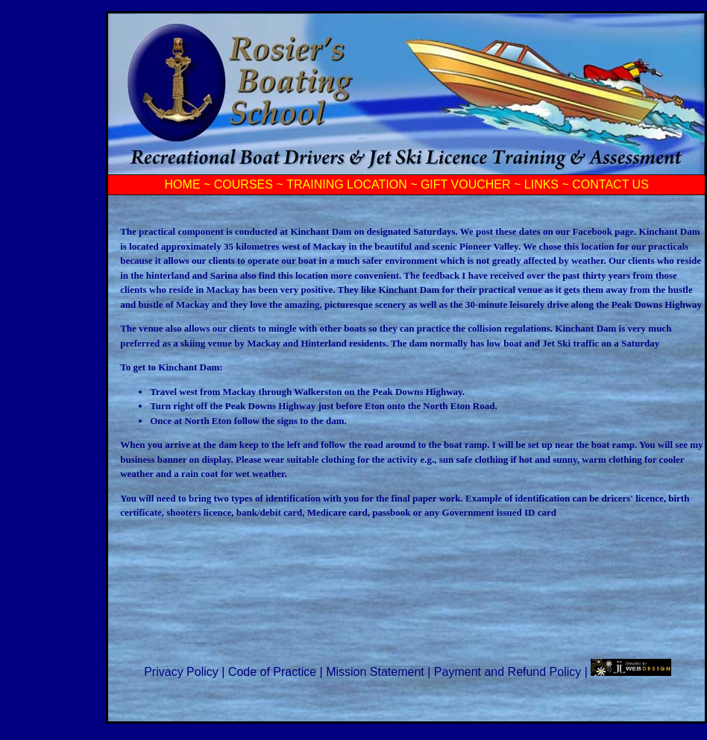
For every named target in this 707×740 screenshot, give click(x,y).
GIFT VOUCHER (466, 184)
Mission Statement (376, 671)
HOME (183, 184)
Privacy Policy (182, 671)
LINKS (541, 184)
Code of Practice (274, 671)
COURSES (243, 184)
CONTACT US (610, 184)
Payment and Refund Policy (509, 671)
